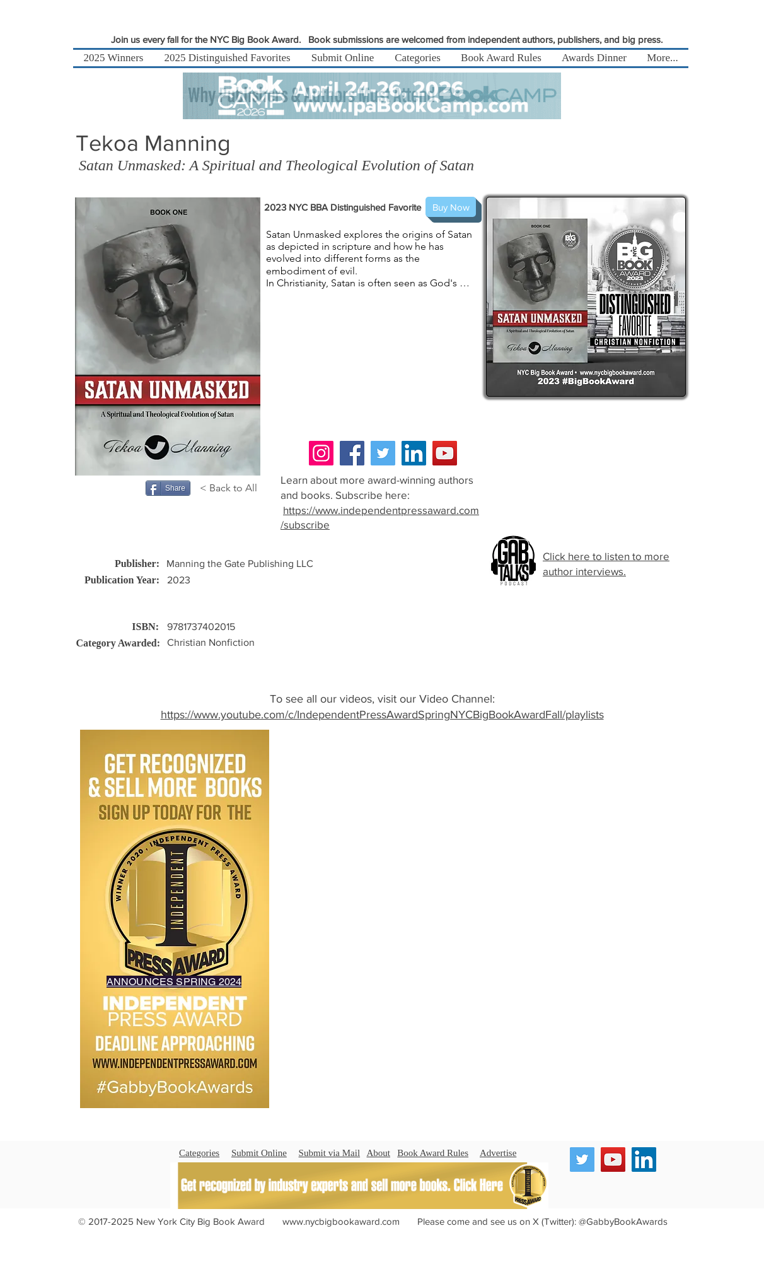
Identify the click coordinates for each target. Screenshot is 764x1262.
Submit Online (259, 1153)
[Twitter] (383, 453)
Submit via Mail (330, 1153)
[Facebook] (352, 453)
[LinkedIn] (414, 453)
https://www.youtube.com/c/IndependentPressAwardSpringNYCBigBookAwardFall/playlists (382, 714)
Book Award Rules (432, 1153)
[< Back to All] (230, 488)
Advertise (498, 1153)
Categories (199, 1153)
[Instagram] (321, 453)
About (379, 1153)
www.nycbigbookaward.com (341, 1221)
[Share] (168, 488)
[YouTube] (444, 453)
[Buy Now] (450, 207)
